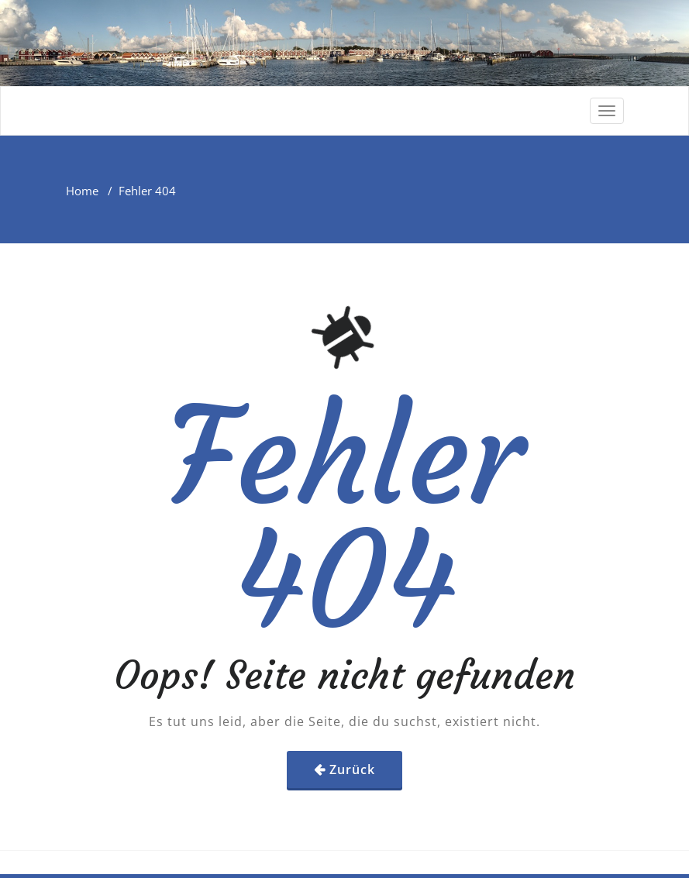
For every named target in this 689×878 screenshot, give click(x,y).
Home (82, 190)
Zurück (352, 769)
